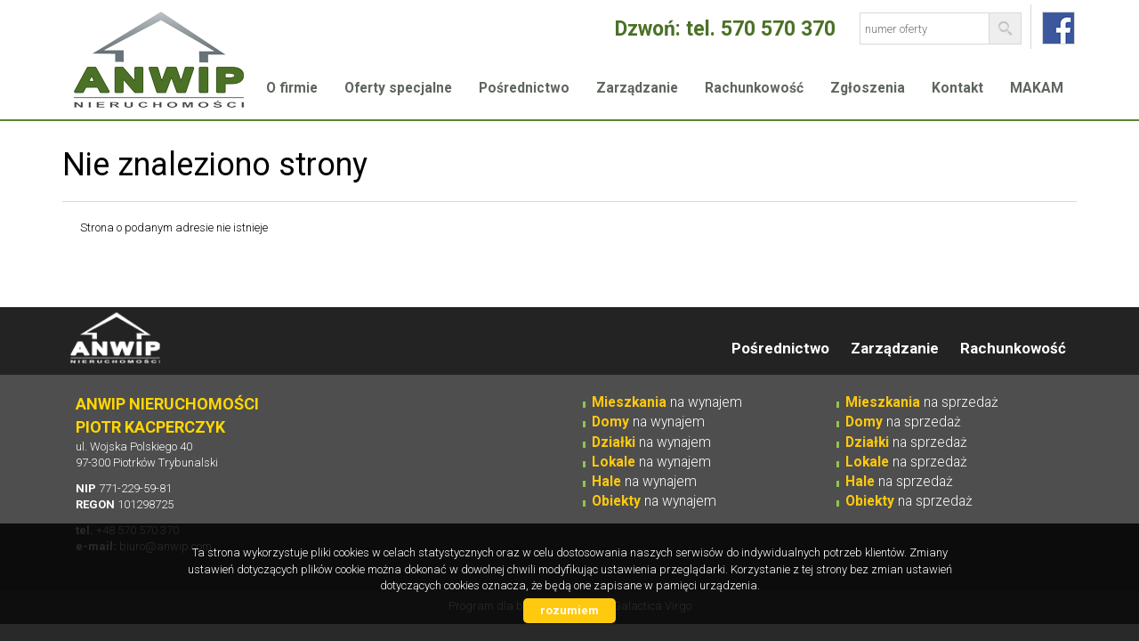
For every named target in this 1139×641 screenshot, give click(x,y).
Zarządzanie (637, 88)
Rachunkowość (754, 88)
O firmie (292, 88)
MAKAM (1036, 88)
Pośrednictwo (524, 88)
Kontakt (957, 88)
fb (1058, 28)
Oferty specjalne (398, 88)
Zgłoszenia (867, 88)
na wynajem (667, 402)
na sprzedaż (921, 402)
